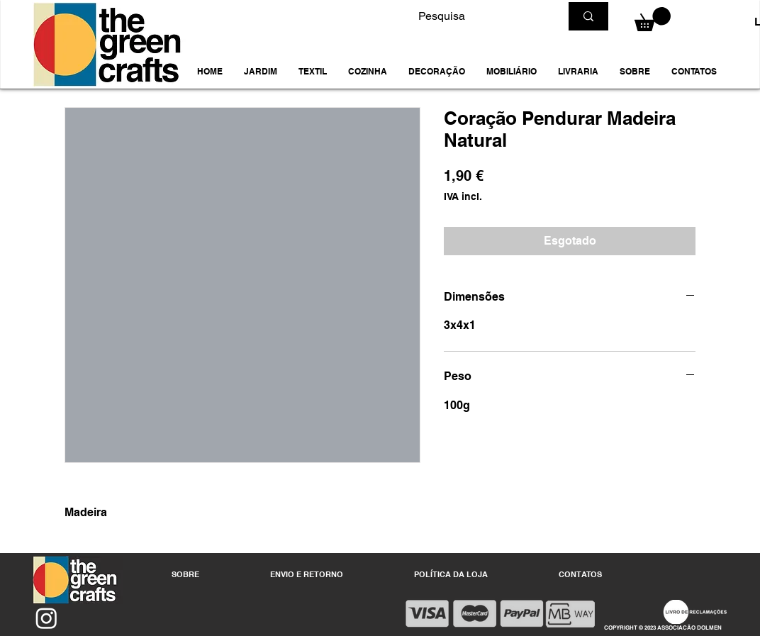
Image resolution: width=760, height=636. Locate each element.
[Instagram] (46, 618)
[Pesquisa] (478, 16)
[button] (260, 71)
